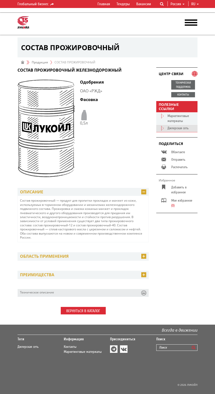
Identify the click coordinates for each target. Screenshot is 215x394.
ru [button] (195, 4)
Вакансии (143, 4)
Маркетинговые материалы (83, 352)
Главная (104, 4)
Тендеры (123, 4)
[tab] (83, 192)
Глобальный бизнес (36, 4)
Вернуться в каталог (83, 311)
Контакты (70, 347)
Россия (177, 4)
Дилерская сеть (28, 347)
